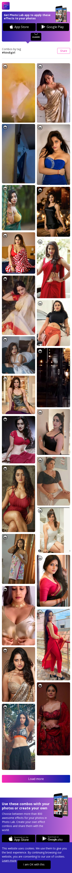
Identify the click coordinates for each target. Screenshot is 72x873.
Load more (36, 779)
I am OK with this (34, 864)
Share (63, 51)
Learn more (9, 860)
